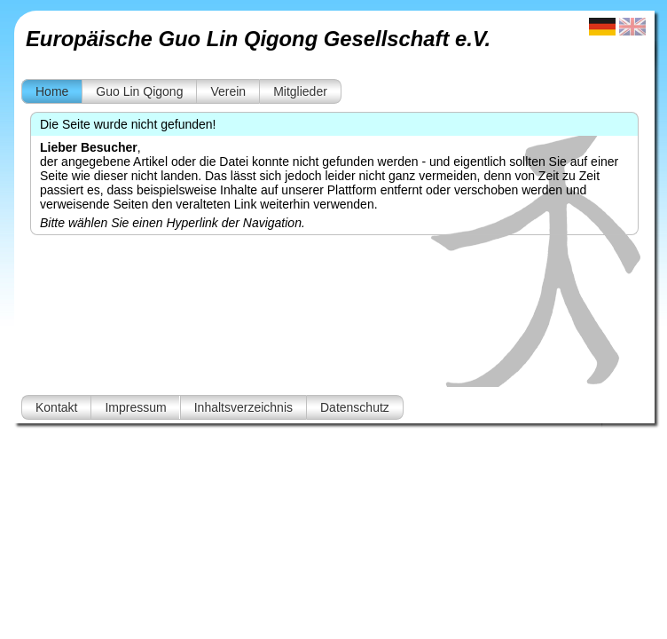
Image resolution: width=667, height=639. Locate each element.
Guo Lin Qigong (139, 91)
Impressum (135, 407)
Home (51, 91)
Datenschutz (354, 407)
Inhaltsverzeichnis (243, 407)
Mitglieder (300, 91)
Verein (228, 91)
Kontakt (56, 407)
